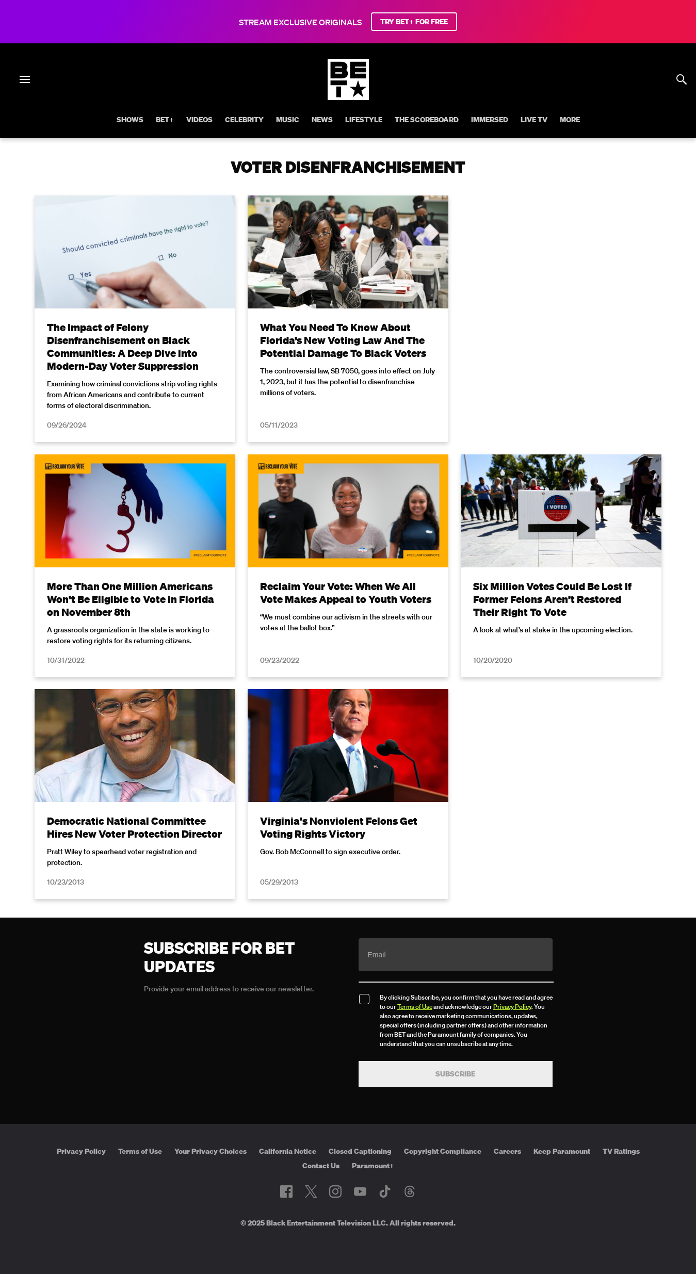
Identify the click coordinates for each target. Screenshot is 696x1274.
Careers (507, 1151)
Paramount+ (373, 1165)
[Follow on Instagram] (335, 1191)
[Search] (681, 79)
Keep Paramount (561, 1151)
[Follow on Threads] (409, 1191)
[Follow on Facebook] (286, 1191)
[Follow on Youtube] (360, 1191)
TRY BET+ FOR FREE (414, 21)
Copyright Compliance (442, 1151)
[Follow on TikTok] (385, 1191)
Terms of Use (414, 1006)
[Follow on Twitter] (311, 1191)
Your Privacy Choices (210, 1151)
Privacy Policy (512, 1006)
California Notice (287, 1151)
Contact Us (320, 1165)
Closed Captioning (360, 1151)
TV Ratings (621, 1151)
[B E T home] (348, 97)
